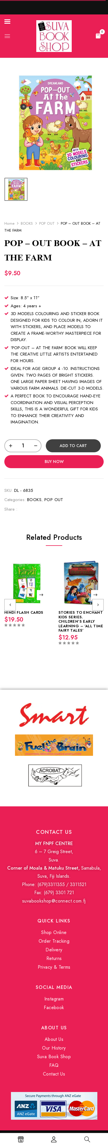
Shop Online (54, 932)
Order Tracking (54, 941)
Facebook (54, 1007)
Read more (42, 595)
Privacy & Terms (54, 967)
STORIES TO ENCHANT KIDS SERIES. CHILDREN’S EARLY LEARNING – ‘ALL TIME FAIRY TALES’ (80, 621)
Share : (10, 509)
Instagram (54, 999)
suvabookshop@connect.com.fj (54, 901)
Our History (54, 1048)
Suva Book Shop (54, 1056)
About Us (54, 1039)
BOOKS (27, 223)
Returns (54, 958)
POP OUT (47, 223)
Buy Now (54, 461)
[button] (98, 35)
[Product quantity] (23, 446)
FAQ (53, 1065)
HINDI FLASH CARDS (23, 612)
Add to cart (73, 446)
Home (9, 223)
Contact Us (54, 1074)
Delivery (54, 949)
